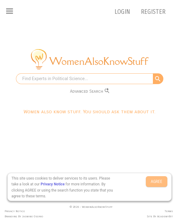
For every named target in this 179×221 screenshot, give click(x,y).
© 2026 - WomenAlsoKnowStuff (91, 206)
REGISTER (153, 11)
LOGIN (123, 11)
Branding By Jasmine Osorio (24, 216)
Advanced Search (89, 91)
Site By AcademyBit (160, 216)
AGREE (156, 181)
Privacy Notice (52, 184)
